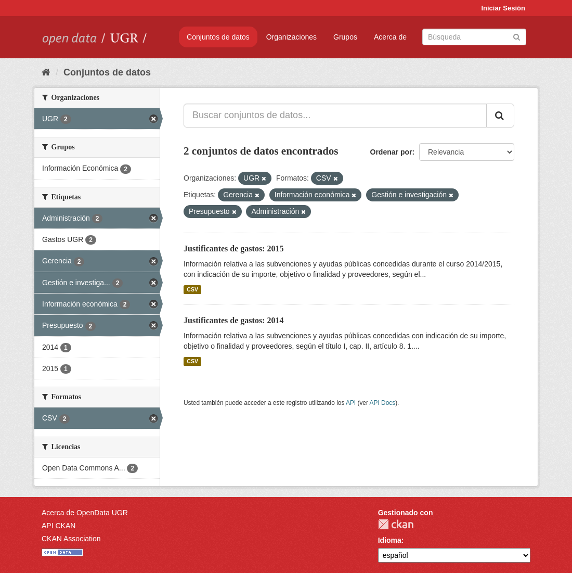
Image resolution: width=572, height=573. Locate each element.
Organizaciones (291, 37)
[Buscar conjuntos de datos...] (335, 116)
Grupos (345, 37)
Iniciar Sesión (503, 8)
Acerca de (390, 37)
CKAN (395, 524)
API (351, 402)
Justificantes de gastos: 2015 (233, 248)
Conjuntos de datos (218, 37)
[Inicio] (46, 72)
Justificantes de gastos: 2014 (233, 320)
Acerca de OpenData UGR (85, 512)
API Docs (383, 402)
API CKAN (58, 525)
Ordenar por (391, 152)
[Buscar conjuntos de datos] (474, 37)
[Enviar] (516, 36)
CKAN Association (71, 538)
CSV (192, 289)
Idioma (389, 540)
